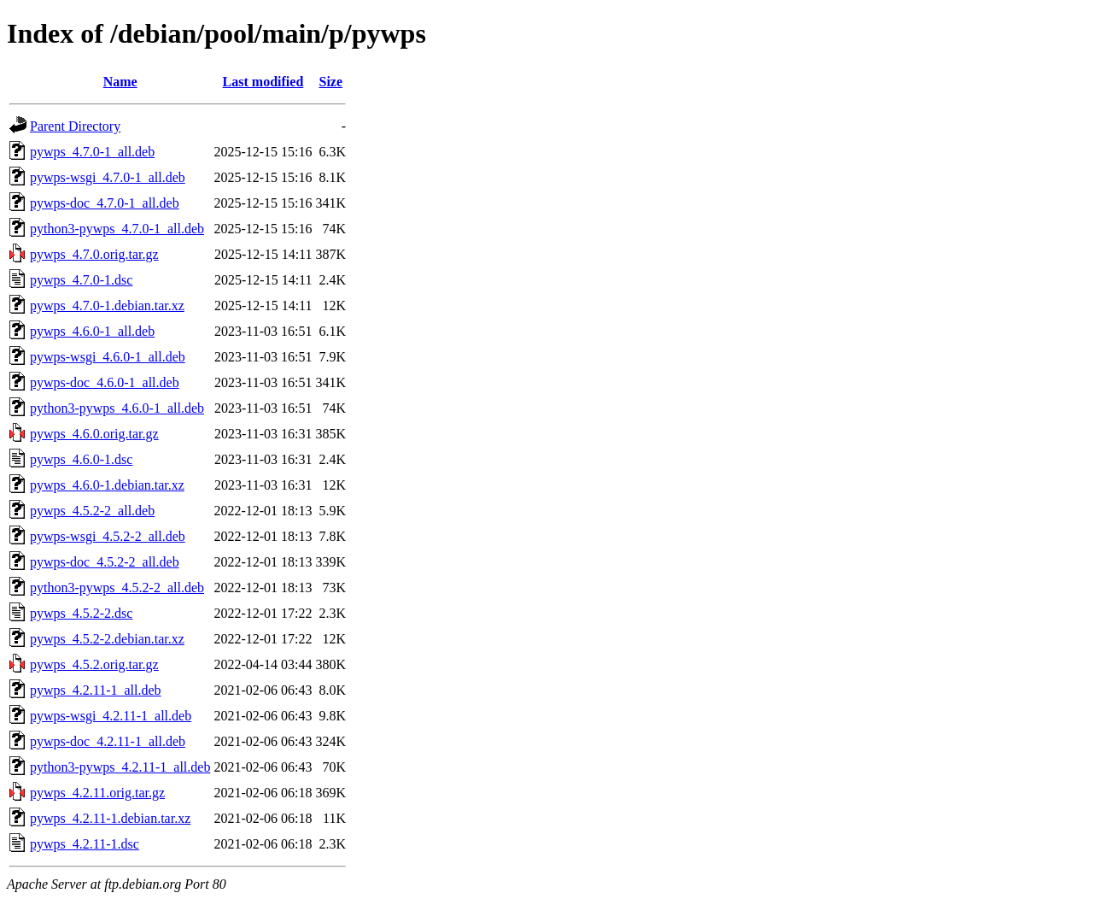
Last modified (263, 81)
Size (331, 81)
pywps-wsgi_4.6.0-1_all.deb (107, 357)
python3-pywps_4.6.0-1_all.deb (117, 408)
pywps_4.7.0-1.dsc (81, 280)
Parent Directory (75, 126)
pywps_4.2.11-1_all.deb (95, 690)
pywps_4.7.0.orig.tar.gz (94, 254)
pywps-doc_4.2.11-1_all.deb (107, 741)
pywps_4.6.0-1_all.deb (92, 331)
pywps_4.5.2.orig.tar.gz (94, 664)
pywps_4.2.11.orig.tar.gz (97, 792)
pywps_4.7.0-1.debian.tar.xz (107, 305)
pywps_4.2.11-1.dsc (84, 844)
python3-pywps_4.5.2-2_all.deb (117, 587)
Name (120, 81)
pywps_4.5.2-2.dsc (81, 613)
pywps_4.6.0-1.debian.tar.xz (107, 485)
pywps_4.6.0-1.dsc (81, 459)
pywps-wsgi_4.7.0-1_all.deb (107, 177)
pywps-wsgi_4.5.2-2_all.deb (107, 536)
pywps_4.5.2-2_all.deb (92, 510)
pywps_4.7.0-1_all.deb (92, 151)
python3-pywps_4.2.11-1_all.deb (120, 767)
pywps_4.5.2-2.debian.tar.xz (107, 639)
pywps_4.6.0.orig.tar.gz (94, 433)
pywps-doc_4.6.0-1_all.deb (104, 382)
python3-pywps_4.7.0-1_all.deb (117, 228)
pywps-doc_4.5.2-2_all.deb (104, 562)
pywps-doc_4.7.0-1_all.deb (104, 203)
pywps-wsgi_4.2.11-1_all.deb (110, 715)
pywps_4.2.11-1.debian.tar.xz (110, 818)
